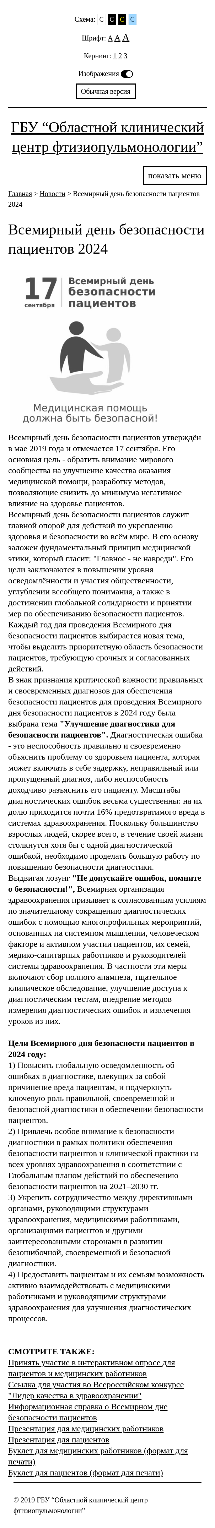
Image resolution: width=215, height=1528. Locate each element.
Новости (52, 194)
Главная (20, 194)
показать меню (174, 175)
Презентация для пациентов (58, 1439)
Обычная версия (105, 91)
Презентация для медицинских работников (85, 1428)
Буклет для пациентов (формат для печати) (85, 1472)
